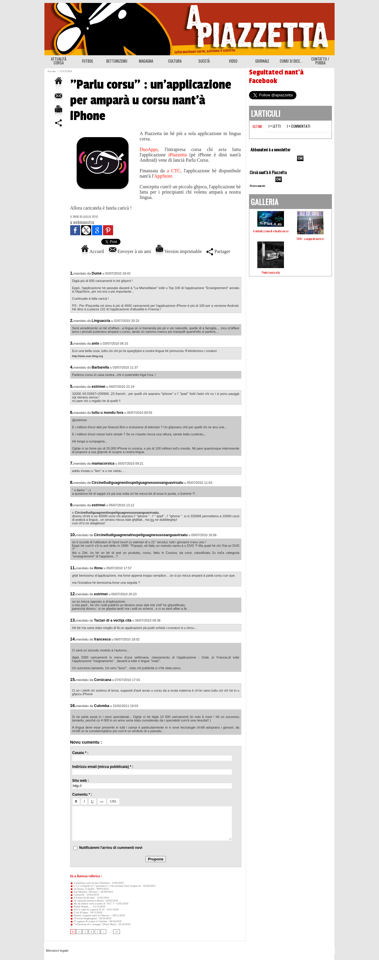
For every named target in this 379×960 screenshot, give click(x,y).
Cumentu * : (82, 794)
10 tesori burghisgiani (83, 918)
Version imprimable (179, 251)
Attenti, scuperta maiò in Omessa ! (90, 915)
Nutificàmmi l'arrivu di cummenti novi (110, 848)
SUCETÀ (204, 61)
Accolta (51, 71)
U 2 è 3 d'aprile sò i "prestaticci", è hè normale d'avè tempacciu (105, 885)
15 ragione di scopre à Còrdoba (88, 921)
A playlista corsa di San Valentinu (90, 882)
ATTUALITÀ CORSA (58, 61)
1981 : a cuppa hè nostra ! (310, 238)
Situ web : (80, 781)
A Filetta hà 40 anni (82, 897)
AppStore (163, 176)
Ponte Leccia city (271, 272)
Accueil (92, 251)
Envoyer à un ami (130, 251)
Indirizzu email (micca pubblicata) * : (103, 767)
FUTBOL (87, 61)
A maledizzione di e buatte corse (270, 231)
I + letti (275, 126)
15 (116, 931)
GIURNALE (262, 61)
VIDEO (233, 61)
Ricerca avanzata (257, 186)
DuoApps (149, 149)
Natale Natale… (80, 906)
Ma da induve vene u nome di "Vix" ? (92, 903)
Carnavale (77, 894)
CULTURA (175, 61)
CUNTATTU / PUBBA (320, 61)
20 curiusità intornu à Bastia (87, 900)
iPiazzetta (177, 154)
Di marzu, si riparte (82, 888)
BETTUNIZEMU (116, 61)
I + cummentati (298, 126)
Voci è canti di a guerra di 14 (87, 909)
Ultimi (257, 126)
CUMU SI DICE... (291, 61)
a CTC (174, 170)
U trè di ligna (79, 912)
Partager (218, 251)
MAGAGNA (146, 61)
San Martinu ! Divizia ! (84, 891)
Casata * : (80, 753)
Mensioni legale (57, 950)
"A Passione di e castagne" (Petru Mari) (93, 924)
